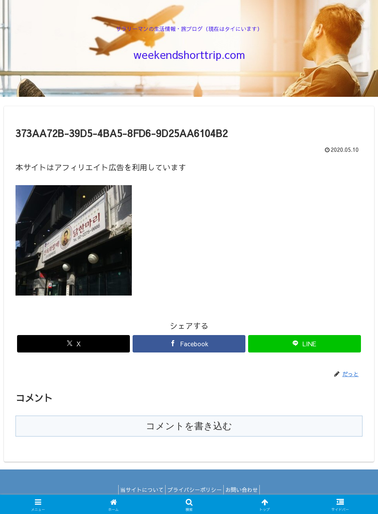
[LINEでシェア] (304, 343)
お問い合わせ (246, 489)
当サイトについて (137, 489)
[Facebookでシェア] (189, 343)
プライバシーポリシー (194, 489)
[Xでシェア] (73, 343)
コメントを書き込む (189, 426)
